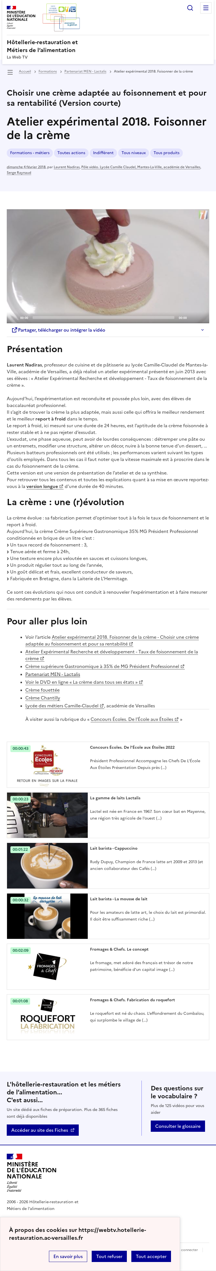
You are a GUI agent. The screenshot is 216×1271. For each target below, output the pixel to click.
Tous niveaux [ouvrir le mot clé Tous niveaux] (134, 153)
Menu (206, 8)
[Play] (108, 266)
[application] (108, 266)
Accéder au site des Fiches (39, 1130)
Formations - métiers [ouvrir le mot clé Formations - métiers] (30, 153)
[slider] (103, 317)
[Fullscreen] (201, 317)
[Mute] (192, 317)
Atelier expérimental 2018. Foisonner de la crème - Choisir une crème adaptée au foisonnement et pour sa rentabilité (112, 640)
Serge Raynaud (19, 172)
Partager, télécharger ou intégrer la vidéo (58, 330)
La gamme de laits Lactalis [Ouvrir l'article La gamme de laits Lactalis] (115, 798)
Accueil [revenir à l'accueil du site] (25, 71)
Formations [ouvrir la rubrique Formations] (48, 71)
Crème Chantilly (42, 697)
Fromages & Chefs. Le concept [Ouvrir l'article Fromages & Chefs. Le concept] (119, 949)
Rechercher (190, 8)
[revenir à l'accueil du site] (108, 46)
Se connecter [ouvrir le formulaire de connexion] (187, 1249)
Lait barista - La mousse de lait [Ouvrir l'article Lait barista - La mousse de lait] (118, 899)
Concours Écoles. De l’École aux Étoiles (132, 719)
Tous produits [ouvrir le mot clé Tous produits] (166, 153)
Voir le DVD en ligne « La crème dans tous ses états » (81, 682)
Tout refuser (109, 1256)
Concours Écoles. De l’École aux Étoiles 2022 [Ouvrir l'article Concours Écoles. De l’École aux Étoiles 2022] (132, 747)
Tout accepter (151, 1256)
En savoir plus (68, 1256)
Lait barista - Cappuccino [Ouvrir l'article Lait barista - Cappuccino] (114, 848)
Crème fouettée (42, 690)
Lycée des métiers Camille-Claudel (61, 705)
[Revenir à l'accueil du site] (32, 1173)
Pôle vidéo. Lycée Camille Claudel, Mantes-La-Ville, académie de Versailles (140, 167)
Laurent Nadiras (67, 167)
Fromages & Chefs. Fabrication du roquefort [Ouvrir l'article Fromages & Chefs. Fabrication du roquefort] (132, 1000)
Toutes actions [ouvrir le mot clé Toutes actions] (71, 153)
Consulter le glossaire (178, 1126)
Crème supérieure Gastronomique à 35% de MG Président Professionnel (102, 666)
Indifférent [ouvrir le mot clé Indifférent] (103, 153)
